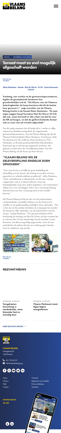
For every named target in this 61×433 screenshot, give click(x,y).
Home (5, 378)
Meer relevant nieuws (13, 326)
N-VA (40, 87)
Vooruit (31, 89)
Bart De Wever (31, 87)
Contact (5, 387)
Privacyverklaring (37, 384)
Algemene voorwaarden (40, 381)
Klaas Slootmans (9, 87)
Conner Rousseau (51, 87)
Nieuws (5, 381)
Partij (4, 384)
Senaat (21, 87)
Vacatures (34, 387)
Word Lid (34, 378)
